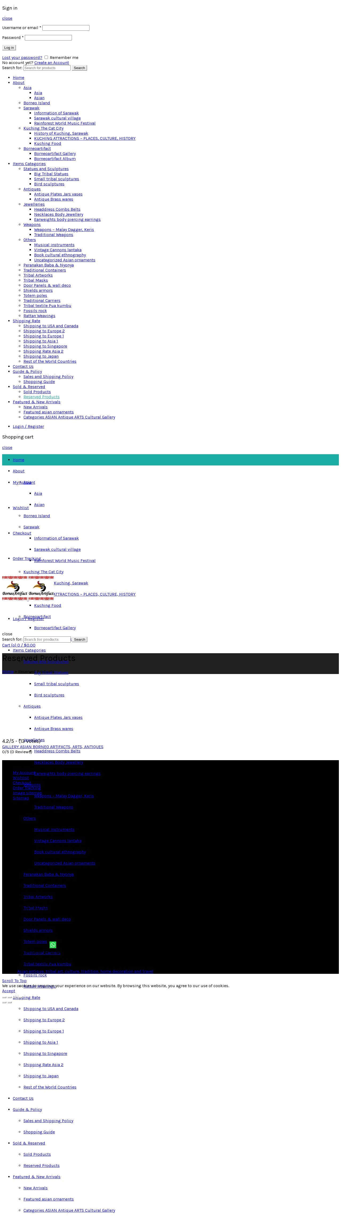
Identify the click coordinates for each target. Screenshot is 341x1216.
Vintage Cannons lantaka (58, 249)
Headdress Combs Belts (57, 209)
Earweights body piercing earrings (67, 219)
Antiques (32, 189)
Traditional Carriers (41, 300)
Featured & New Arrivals (36, 401)
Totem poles (35, 295)
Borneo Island (36, 102)
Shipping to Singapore (45, 346)
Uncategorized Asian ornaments (64, 259)
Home (18, 77)
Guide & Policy (27, 371)
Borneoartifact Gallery (55, 153)
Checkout (22, 533)
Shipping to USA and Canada (50, 325)
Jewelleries (34, 204)
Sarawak (31, 107)
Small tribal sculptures (56, 178)
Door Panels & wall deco (47, 285)
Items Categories (29, 163)
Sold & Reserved (29, 386)
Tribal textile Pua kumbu (47, 305)
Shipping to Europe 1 (43, 335)
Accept (8, 990)
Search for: (12, 67)
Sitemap (21, 797)
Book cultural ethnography (60, 254)
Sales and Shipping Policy (48, 376)
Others (29, 239)
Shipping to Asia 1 (40, 341)
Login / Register (28, 426)
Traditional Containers (44, 270)
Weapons (32, 224)
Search (79, 68)
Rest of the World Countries (49, 361)
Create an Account (51, 62)
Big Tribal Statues (51, 173)
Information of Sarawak (56, 112)
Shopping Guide (39, 381)
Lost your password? (22, 57)
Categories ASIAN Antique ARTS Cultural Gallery (69, 417)
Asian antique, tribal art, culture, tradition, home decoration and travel (85, 971)
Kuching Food (47, 143)
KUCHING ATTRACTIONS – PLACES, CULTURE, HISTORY (85, 138)
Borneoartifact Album (55, 158)
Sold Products (37, 391)
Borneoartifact (37, 148)
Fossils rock (35, 310)
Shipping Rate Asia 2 (43, 351)
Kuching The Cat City (43, 128)
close (7, 18)
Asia (27, 87)
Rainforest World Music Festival (65, 123)
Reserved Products (41, 396)
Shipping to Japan (41, 356)
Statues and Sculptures (46, 168)
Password (13, 37)
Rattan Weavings (39, 315)
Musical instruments (54, 244)
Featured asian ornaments (48, 411)
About (19, 82)
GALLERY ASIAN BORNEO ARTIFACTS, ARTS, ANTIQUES (52, 746)
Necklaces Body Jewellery (58, 214)
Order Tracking (27, 558)
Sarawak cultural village (57, 118)
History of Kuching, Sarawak (61, 133)
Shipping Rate (26, 320)
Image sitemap (27, 792)
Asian (39, 97)
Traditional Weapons (53, 234)
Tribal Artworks (38, 275)
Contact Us (23, 366)
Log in (9, 48)
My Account (24, 482)
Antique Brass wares (53, 199)
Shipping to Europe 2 (44, 330)
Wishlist (21, 507)
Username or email (21, 27)
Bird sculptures (49, 183)
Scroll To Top (14, 980)
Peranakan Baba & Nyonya (48, 265)
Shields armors (38, 290)
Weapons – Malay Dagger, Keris (64, 229)
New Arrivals (35, 406)
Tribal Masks (35, 280)
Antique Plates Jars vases (58, 194)
